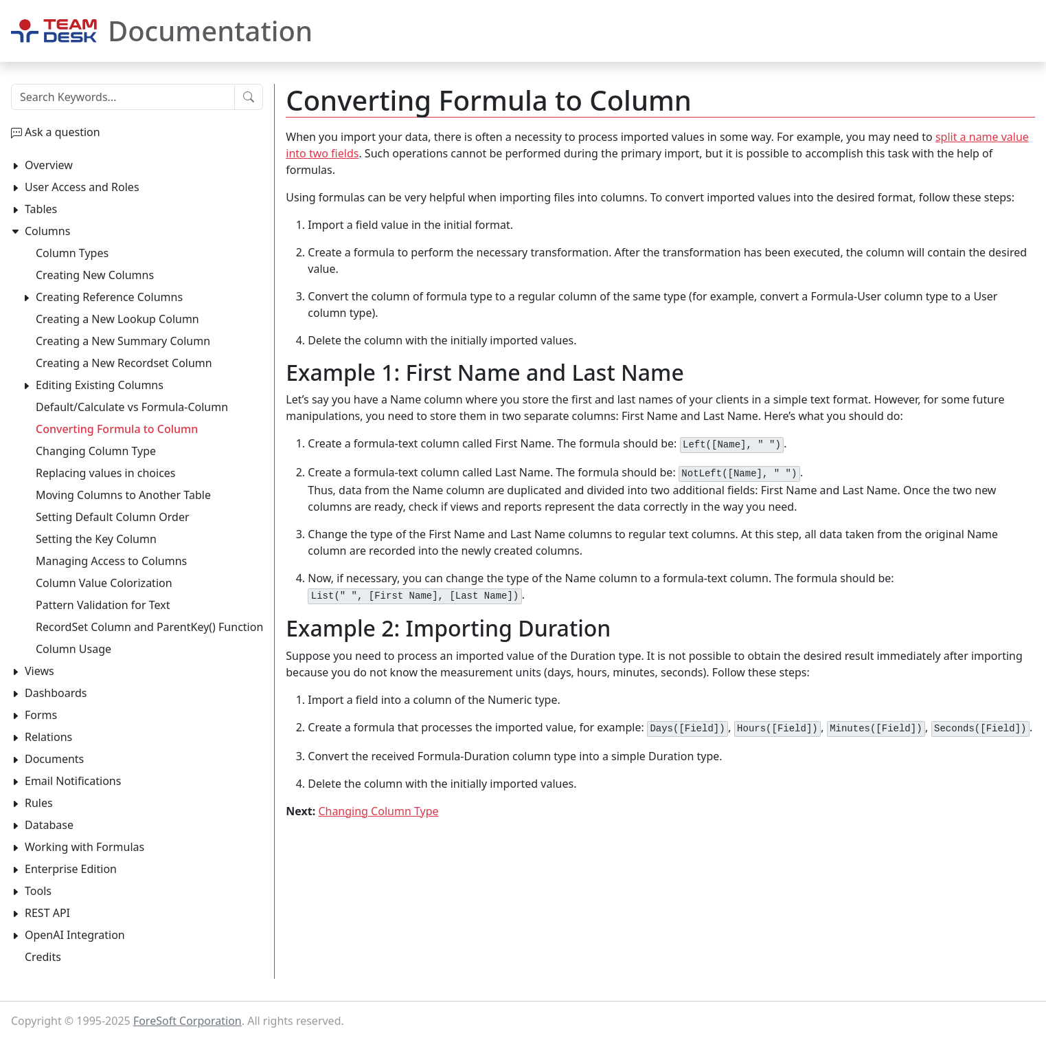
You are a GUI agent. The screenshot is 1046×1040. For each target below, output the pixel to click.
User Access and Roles (82, 187)
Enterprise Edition (71, 868)
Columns (47, 231)
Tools (38, 890)
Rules (39, 802)
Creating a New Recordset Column (124, 362)
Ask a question (62, 132)
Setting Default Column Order (113, 516)
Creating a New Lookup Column (117, 319)
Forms (41, 714)
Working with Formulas (84, 846)
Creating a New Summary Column (123, 340)
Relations (48, 736)
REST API (47, 912)
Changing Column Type (378, 811)
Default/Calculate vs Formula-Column (132, 406)
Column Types (72, 253)
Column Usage (73, 648)
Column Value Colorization (104, 582)
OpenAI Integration (75, 934)
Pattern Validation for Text (103, 604)
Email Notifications (73, 780)
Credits (43, 956)
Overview (49, 165)
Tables (41, 209)
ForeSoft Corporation (187, 1020)
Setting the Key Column (96, 538)
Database (49, 824)
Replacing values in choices (106, 472)
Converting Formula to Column (117, 428)
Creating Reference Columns (109, 297)
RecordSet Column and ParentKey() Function (149, 626)
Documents (54, 758)
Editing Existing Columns (99, 384)
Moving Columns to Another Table (123, 494)
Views (39, 670)
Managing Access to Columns (111, 560)
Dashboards (56, 692)
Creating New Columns (95, 275)
